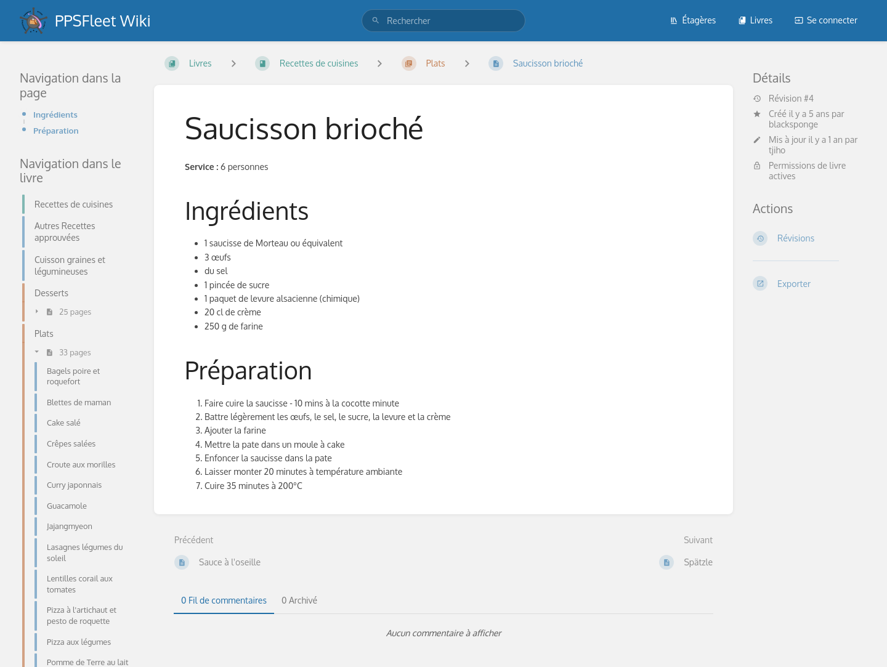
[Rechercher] (375, 20)
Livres (755, 20)
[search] (443, 20)
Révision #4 (783, 98)
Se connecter (826, 20)
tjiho (777, 150)
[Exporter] (810, 283)
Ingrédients (55, 114)
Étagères (693, 20)
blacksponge (793, 124)
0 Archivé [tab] (299, 600)
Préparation (56, 130)
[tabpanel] (443, 633)
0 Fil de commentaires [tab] (224, 600)
